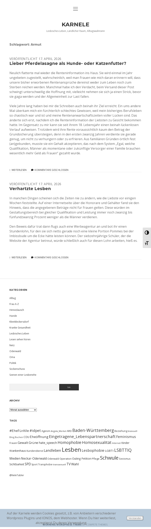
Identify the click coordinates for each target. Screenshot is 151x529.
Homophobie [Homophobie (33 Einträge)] (69, 442)
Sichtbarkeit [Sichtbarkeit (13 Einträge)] (16, 464)
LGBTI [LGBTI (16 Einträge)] (109, 451)
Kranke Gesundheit (19, 327)
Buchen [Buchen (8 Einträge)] (19, 437)
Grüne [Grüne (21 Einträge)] (33, 442)
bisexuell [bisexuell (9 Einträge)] (132, 431)
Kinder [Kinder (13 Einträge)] (125, 443)
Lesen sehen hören (19, 339)
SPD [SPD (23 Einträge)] (28, 464)
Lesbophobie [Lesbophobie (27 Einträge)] (93, 450)
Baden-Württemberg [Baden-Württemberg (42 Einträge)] (93, 430)
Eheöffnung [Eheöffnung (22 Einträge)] (39, 436)
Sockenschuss (17, 369)
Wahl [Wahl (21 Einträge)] (75, 464)
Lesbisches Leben (19, 333)
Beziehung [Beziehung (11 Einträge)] (120, 431)
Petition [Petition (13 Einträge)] (86, 458)
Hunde (13, 315)
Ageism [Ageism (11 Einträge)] (45, 431)
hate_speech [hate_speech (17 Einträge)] (48, 443)
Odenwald (15, 351)
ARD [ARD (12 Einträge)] (69, 431)
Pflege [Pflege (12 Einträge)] (95, 458)
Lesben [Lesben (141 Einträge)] (71, 450)
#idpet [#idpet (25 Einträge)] (35, 430)
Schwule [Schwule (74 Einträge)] (109, 457)
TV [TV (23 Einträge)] (68, 464)
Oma (12, 357)
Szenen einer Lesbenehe (22, 374)
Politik (12, 363)
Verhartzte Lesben (30, 188)
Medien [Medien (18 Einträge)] (14, 458)
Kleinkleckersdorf (19, 321)
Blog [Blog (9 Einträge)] (11, 437)
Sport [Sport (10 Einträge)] (34, 464)
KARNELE (75, 24)
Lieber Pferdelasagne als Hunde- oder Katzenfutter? (67, 63)
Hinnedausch (16, 310)
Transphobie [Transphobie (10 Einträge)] (45, 464)
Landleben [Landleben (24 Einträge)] (52, 450)
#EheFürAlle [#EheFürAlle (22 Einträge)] (19, 430)
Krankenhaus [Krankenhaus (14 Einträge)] (17, 451)
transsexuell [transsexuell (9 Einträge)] (59, 464)
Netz (12, 345)
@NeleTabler (16, 475)
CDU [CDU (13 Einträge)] (26, 437)
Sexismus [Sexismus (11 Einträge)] (125, 458)
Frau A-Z (14, 304)
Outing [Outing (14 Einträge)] (76, 458)
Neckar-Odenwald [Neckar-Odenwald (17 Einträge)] (34, 458)
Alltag (12, 298)
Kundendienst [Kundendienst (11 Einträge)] (35, 451)
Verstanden (135, 518)
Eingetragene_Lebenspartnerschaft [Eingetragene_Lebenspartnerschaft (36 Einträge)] (82, 436)
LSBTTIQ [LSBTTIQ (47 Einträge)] (123, 450)
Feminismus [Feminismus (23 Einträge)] (126, 436)
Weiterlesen (19, 170)
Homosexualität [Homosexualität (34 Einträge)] (96, 442)
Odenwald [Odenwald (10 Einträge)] (53, 458)
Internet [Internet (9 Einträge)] (116, 443)
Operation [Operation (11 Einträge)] (66, 458)
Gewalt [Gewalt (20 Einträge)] (23, 442)
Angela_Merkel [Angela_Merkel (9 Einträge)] (58, 431)
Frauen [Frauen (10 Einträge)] (13, 443)
